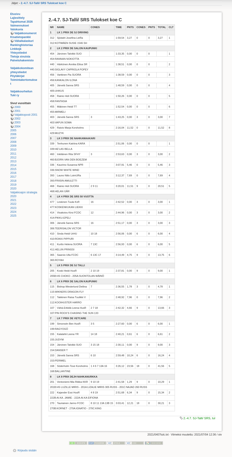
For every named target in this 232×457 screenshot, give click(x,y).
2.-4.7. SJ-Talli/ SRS (196, 418)
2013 (13, 161)
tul (213, 418)
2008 (13, 142)
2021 (13, 200)
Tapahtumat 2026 (21, 21)
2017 (13, 176)
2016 (13, 173)
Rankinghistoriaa (21, 45)
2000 (17, 107)
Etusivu (15, 14)
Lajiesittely (17, 17)
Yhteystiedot (18, 52)
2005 (13, 130)
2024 (13, 211)
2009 (13, 145)
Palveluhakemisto (22, 60)
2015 (13, 169)
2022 (13, 204)
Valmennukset (19, 25)
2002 (17, 118)
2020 (13, 188)
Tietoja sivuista (20, 56)
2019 (13, 184)
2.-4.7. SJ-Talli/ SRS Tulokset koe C (43, 3)
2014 (13, 165)
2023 (13, 208)
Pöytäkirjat (17, 76)
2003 (17, 122)
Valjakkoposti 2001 (25, 114)
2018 (13, 180)
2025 (13, 215)
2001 (17, 110)
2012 (13, 157)
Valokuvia (16, 29)
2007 (13, 138)
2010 (13, 149)
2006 (13, 134)
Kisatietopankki (20, 37)
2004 (17, 126)
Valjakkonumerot (25, 33)
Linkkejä (15, 48)
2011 (13, 153)
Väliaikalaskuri (24, 41)
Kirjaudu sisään (26, 450)
